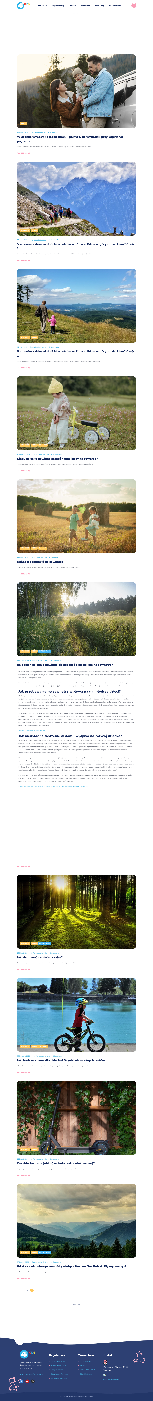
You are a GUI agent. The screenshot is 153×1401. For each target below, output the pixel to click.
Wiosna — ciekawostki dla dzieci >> (31, 730)
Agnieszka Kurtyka (39, 240)
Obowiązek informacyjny (60, 1374)
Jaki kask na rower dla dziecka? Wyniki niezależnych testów (61, 1060)
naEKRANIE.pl (85, 1361)
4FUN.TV (83, 1365)
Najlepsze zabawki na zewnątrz (40, 562)
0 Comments (54, 132)
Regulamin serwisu (58, 1361)
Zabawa (42, 548)
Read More (22, 153)
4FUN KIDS (25, 230)
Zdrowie (43, 445)
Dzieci (23, 123)
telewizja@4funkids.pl (111, 1379)
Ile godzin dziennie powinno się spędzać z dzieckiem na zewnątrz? (65, 665)
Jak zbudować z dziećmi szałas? (40, 957)
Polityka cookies (57, 1370)
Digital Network (86, 1374)
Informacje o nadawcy (59, 1378)
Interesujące (44, 651)
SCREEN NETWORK (88, 1370)
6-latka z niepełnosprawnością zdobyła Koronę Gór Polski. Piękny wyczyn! (71, 1266)
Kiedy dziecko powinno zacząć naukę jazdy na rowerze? (57, 459)
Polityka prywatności (58, 1365)
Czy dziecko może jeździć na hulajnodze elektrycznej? (56, 1163)
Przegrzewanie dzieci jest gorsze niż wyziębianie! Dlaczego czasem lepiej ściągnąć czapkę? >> (53, 786)
